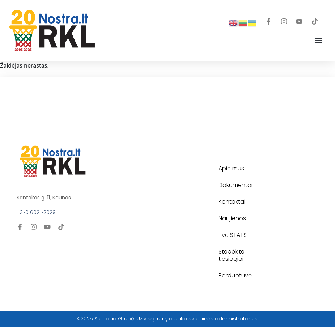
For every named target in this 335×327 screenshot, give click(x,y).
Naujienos (232, 218)
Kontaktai (232, 202)
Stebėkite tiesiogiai (232, 255)
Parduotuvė (235, 275)
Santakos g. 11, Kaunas (44, 197)
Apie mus (231, 168)
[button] (318, 41)
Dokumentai (236, 185)
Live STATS (233, 235)
